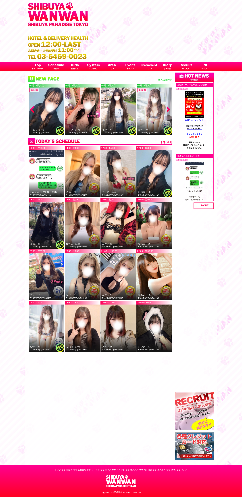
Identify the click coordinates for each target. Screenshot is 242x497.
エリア (108, 470)
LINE (173, 470)
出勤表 (69, 470)
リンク (184, 470)
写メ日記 (148, 470)
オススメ (134, 470)
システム (96, 470)
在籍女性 (82, 470)
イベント (121, 470)
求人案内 (161, 470)
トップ (58, 470)
